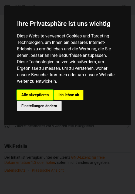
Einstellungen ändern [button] (39, 106)
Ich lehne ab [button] (69, 95)
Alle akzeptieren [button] (35, 95)
